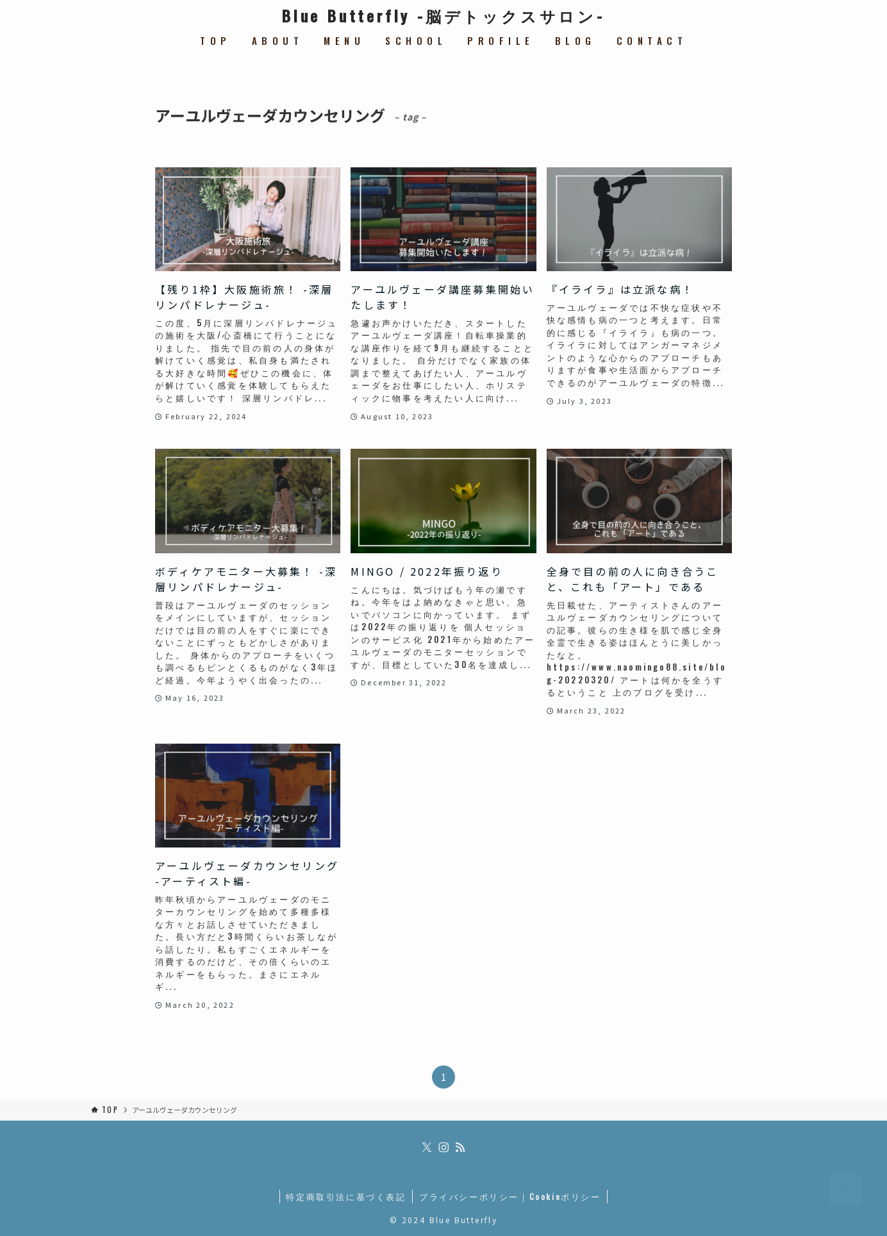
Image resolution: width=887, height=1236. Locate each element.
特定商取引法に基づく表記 (346, 1196)
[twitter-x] (426, 1147)
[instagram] (443, 1147)
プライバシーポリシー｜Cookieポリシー (510, 1196)
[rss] (460, 1147)
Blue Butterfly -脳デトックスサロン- (443, 15)
